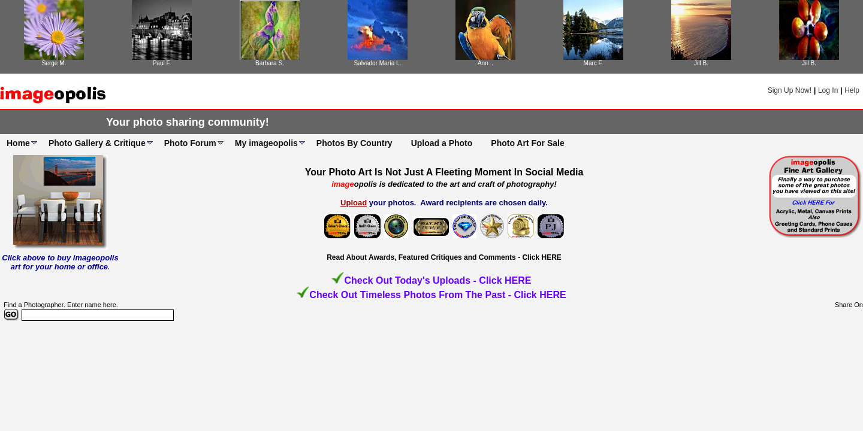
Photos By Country (354, 143)
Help (851, 90)
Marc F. (594, 63)
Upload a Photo (442, 143)
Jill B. (701, 63)
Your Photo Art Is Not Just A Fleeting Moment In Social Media (444, 172)
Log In (828, 90)
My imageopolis (266, 143)
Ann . (485, 63)
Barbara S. (269, 63)
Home (18, 143)
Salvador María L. (378, 63)
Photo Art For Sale (527, 143)
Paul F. (162, 63)
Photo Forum (190, 143)
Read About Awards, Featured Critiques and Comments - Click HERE (444, 257)
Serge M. (54, 63)
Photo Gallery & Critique (97, 143)
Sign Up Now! (789, 90)
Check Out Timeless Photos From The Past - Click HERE (437, 295)
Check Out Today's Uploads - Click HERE (437, 280)
